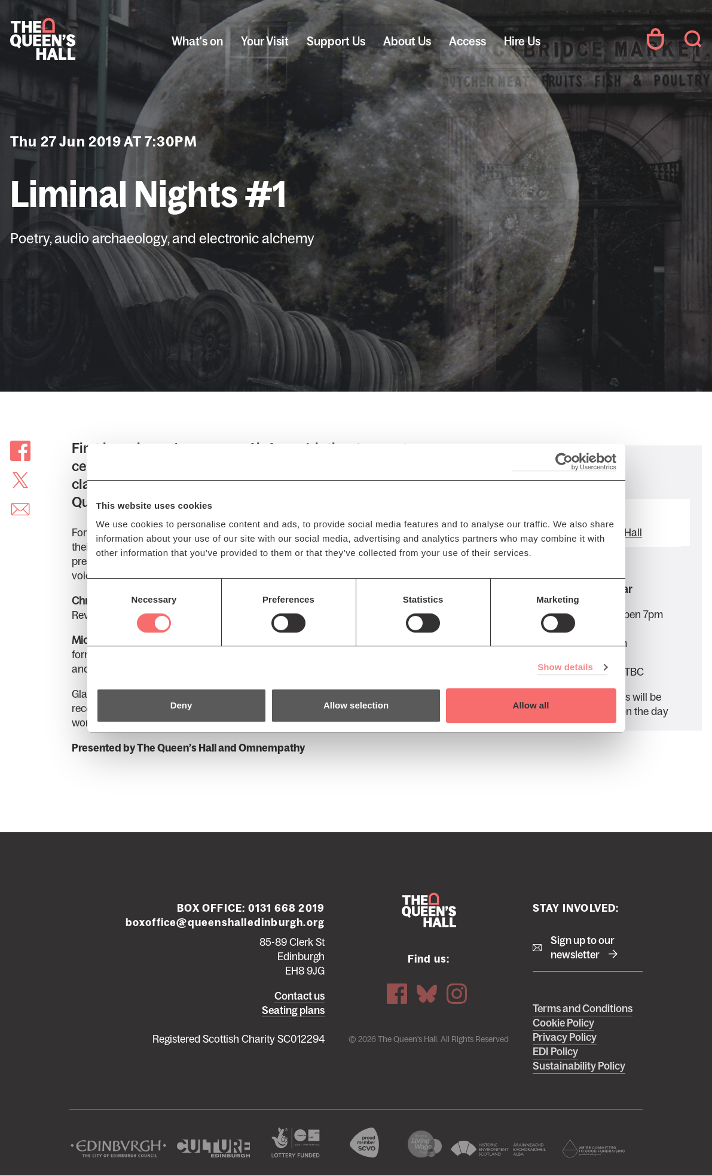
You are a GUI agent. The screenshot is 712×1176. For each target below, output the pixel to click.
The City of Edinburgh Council (118, 1148)
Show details (565, 667)
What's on (197, 41)
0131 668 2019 (286, 908)
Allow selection (356, 705)
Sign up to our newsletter (583, 947)
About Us (407, 41)
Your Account (655, 39)
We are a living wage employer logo (424, 1144)
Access (467, 41)
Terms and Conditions (582, 1009)
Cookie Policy (563, 1023)
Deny (181, 705)
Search (693, 39)
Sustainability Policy (579, 1066)
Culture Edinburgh (214, 1148)
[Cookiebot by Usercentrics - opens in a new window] (564, 462)
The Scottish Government (295, 1142)
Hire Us (522, 41)
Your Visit (265, 41)
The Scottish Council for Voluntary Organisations (364, 1142)
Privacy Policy (565, 1037)
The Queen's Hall (91, 39)
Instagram (457, 993)
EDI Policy (555, 1052)
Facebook (397, 993)
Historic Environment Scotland (498, 1148)
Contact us (299, 996)
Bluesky (427, 993)
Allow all (531, 705)
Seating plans (293, 1010)
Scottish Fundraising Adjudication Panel (593, 1148)
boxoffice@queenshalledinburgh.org (225, 922)
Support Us (336, 41)
